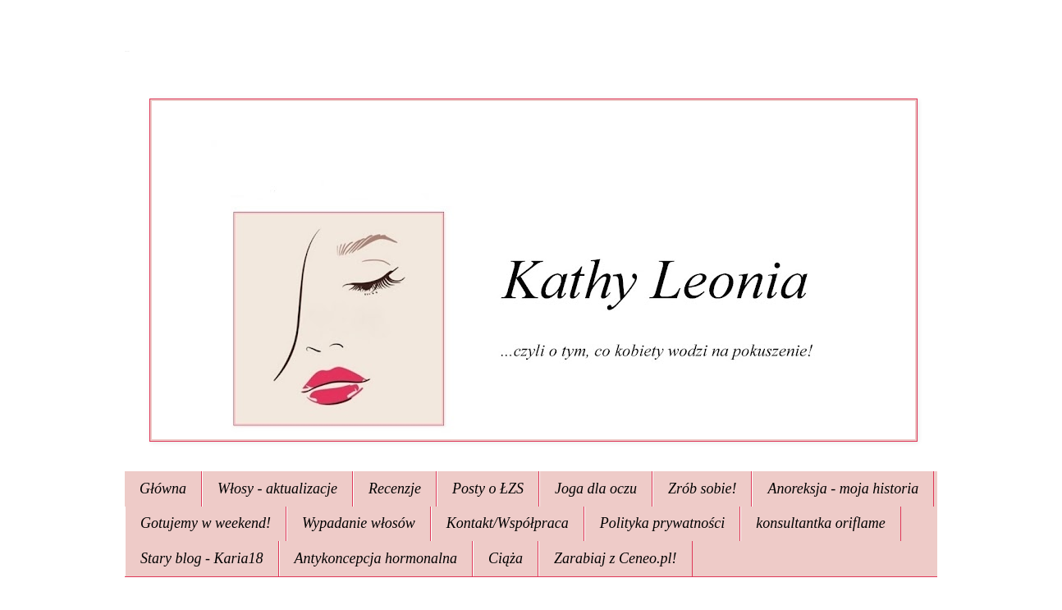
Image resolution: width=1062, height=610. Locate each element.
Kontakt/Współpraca (507, 523)
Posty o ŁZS (488, 488)
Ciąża (505, 558)
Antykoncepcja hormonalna (376, 558)
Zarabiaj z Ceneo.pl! (615, 558)
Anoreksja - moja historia (842, 488)
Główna (163, 488)
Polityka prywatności (662, 523)
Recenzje (394, 488)
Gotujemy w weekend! (205, 523)
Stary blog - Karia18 (201, 558)
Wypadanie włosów (358, 523)
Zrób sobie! (702, 488)
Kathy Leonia (127, 51)
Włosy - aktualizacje (277, 488)
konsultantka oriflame (820, 523)
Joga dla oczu (596, 488)
